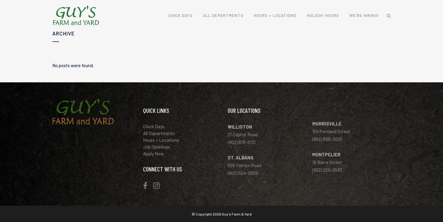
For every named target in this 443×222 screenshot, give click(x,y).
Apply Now (157, 153)
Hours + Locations (164, 140)
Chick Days (157, 126)
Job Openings (160, 147)
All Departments (162, 133)
